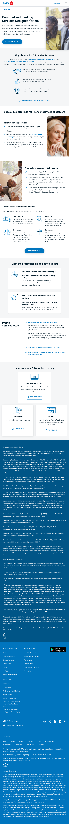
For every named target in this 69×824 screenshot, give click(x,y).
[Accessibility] (7, 745)
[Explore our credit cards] (12, 664)
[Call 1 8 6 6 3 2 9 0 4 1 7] (18, 429)
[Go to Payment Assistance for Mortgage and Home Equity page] (12, 711)
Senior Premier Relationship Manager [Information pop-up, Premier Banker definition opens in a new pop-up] (42, 59)
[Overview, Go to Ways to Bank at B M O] (12, 684)
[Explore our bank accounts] (12, 653)
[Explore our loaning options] (12, 667)
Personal (7, 10)
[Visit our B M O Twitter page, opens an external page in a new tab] (50, 721)
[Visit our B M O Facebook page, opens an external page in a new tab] (55, 721)
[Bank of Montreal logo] (8, 3)
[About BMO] (30, 745)
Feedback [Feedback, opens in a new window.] (41, 745)
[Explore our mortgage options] (12, 671)
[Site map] (30, 741)
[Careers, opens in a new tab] (39, 741)
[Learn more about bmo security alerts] (33, 664)
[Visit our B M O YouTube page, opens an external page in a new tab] (44, 721)
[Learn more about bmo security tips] (33, 671)
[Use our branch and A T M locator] (20, 725)
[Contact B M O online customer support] (20, 721)
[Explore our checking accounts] (12, 656)
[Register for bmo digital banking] (12, 691)
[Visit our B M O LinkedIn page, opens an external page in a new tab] (60, 721)
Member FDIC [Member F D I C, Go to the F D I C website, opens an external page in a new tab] (23, 761)
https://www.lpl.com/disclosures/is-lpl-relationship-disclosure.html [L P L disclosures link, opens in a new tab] (31, 579)
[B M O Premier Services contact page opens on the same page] (34, 397)
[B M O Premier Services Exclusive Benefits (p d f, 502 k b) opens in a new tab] (34, 101)
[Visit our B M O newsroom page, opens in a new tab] (65, 721)
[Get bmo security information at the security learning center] (33, 667)
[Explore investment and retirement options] (12, 674)
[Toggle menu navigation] (66, 3)
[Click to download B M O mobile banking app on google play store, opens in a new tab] (58, 650)
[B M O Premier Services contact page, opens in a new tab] (12, 41)
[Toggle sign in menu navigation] (57, 3)
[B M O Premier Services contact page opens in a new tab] (35, 250)
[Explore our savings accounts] (12, 660)
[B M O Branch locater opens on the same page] (51, 430)
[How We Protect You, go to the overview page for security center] (33, 653)
